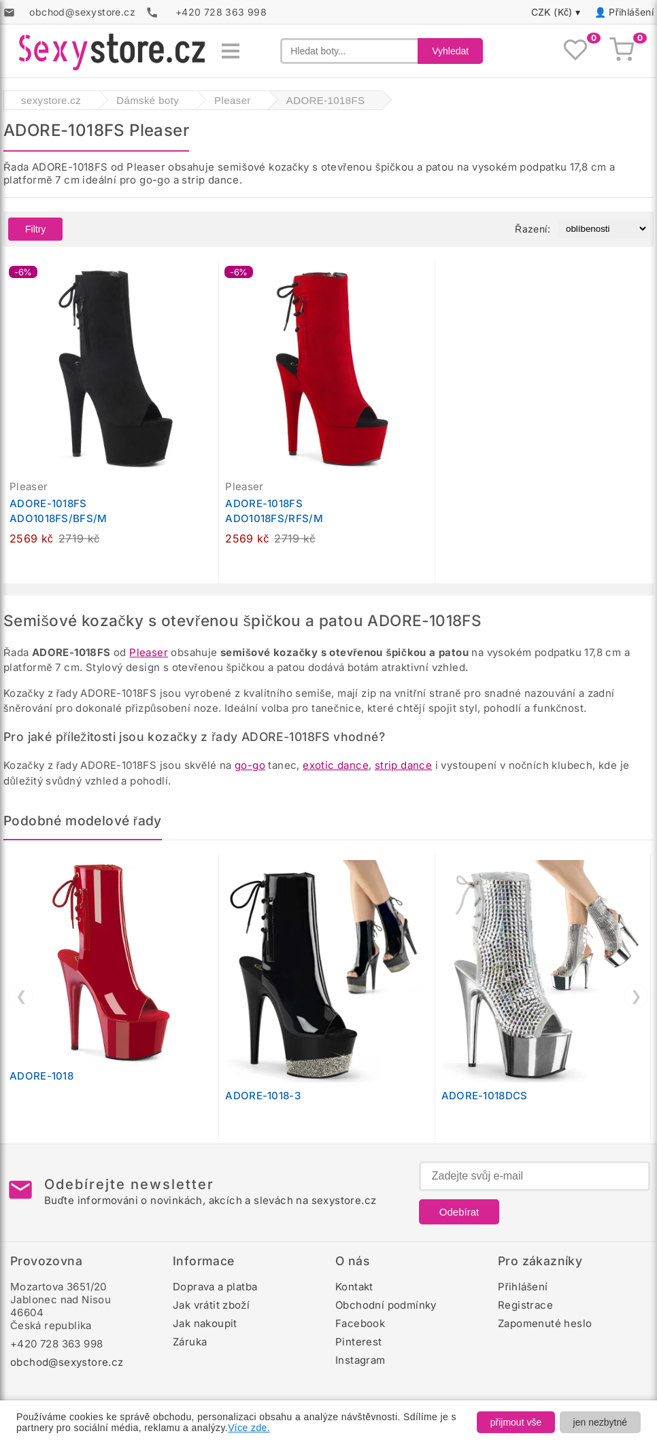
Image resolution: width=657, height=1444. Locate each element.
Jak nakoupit (205, 1323)
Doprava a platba (215, 1286)
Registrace (525, 1305)
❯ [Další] (636, 996)
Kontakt (354, 1286)
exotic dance (336, 765)
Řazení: (532, 229)
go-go (250, 765)
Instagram (360, 1360)
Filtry (35, 229)
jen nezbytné (600, 1422)
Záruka (190, 1341)
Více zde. (249, 1427)
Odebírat (459, 1212)
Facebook (360, 1323)
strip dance (403, 765)
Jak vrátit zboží (211, 1305)
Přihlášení (631, 12)
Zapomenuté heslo (545, 1323)
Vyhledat (450, 51)
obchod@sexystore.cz (67, 1362)
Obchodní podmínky (386, 1305)
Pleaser (148, 652)
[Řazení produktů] (603, 229)
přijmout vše (515, 1422)
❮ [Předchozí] (21, 996)
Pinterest (358, 1341)
